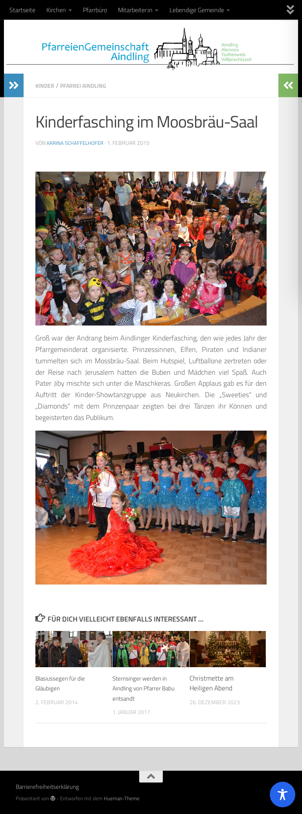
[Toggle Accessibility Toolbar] (282, 794)
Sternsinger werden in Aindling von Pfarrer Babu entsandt (143, 688)
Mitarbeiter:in (135, 10)
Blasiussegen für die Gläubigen (64, 683)
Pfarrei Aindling (88, 85)
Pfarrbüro (95, 10)
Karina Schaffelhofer (77, 142)
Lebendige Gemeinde (196, 10)
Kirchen (56, 10)
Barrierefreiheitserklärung (47, 786)
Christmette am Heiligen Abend (212, 683)
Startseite (22, 10)
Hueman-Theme (122, 798)
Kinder (45, 85)
